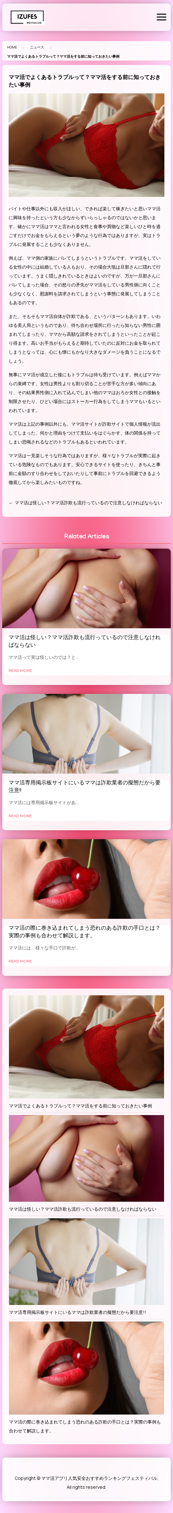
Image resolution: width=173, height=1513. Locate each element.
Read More (20, 671)
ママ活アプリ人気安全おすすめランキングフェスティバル (99, 1478)
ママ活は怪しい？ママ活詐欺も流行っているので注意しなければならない (88, 503)
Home (12, 47)
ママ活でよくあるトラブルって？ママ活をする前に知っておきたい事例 (80, 1106)
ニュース (37, 47)
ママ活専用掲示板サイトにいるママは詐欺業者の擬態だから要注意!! (77, 1312)
